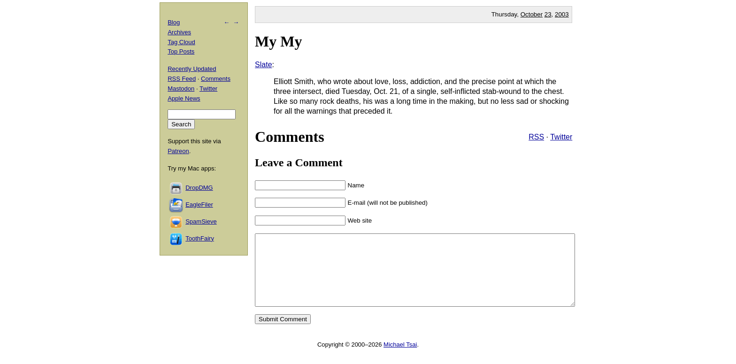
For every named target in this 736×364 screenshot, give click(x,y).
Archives (179, 32)
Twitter (561, 137)
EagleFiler (199, 204)
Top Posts (181, 51)
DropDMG (199, 187)
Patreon (178, 151)
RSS (536, 137)
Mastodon (181, 88)
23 (548, 14)
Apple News (184, 98)
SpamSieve (200, 221)
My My (278, 41)
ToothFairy (199, 238)
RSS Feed (182, 78)
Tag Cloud (181, 42)
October (532, 14)
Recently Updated (192, 68)
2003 (562, 14)
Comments (215, 78)
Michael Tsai (400, 358)
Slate (263, 65)
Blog (174, 22)
